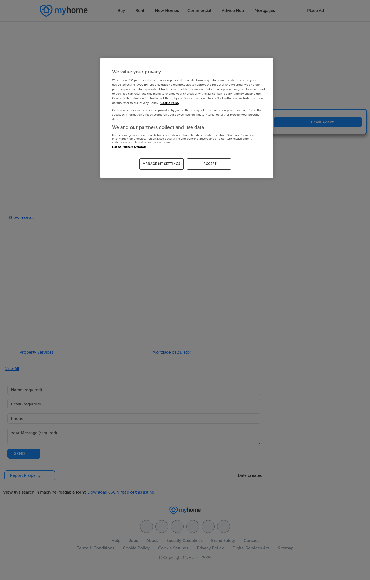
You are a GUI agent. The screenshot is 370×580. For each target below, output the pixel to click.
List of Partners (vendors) (129, 147)
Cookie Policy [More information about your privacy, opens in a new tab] (169, 103)
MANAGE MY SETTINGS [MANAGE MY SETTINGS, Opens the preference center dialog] (161, 164)
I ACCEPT (209, 164)
